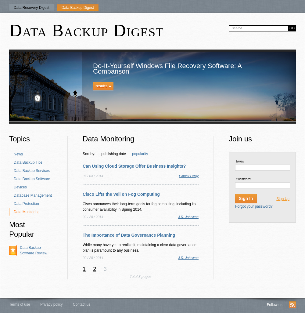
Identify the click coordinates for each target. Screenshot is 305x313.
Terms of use (19, 304)
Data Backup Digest (78, 7)
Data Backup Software (32, 179)
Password (243, 179)
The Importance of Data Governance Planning (129, 235)
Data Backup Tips (28, 162)
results (103, 86)
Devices (20, 187)
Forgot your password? (254, 206)
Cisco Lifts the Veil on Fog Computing (121, 194)
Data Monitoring (27, 212)
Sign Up (282, 199)
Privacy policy (51, 304)
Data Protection (26, 204)
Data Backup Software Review (33, 250)
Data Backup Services (32, 171)
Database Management (33, 195)
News (18, 154)
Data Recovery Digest (31, 7)
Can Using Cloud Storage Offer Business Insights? (134, 166)
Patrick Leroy (189, 176)
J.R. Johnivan (188, 217)
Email (240, 161)
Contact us (81, 304)
